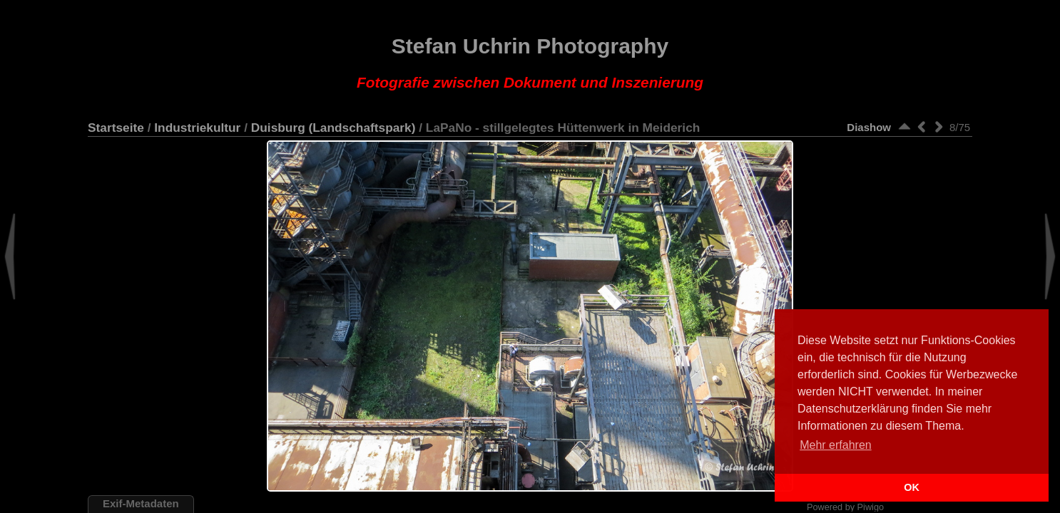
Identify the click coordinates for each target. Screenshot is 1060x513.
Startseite (116, 127)
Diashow (869, 127)
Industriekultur (197, 127)
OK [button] (911, 487)
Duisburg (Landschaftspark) (333, 127)
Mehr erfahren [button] (836, 445)
